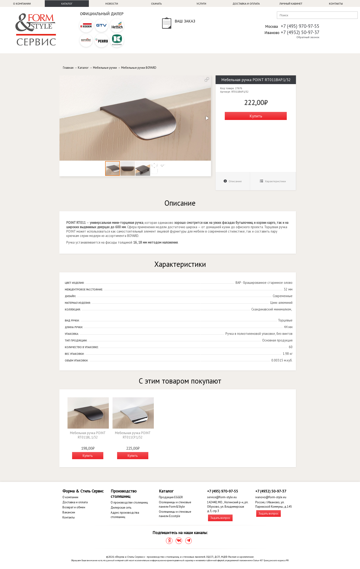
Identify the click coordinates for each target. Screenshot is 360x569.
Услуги (201, 3)
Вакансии (68, 512)
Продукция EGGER (171, 497)
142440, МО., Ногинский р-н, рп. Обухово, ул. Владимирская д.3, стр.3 (227, 506)
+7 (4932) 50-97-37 (300, 32)
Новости (111, 3)
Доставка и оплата (246, 3)
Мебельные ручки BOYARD (138, 68)
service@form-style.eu (222, 497)
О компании (22, 3)
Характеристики (273, 181)
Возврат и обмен (73, 507)
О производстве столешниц (129, 502)
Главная (68, 68)
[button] (207, 79)
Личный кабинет (290, 3)
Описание (233, 181)
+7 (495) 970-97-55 (300, 26)
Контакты (336, 3)
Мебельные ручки (105, 68)
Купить (256, 116)
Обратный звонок (307, 37)
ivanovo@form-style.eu (270, 497)
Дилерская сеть (121, 507)
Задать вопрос (220, 518)
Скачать (156, 3)
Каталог (66, 3)
